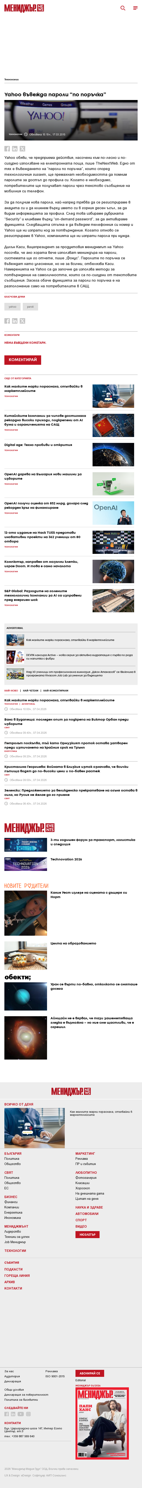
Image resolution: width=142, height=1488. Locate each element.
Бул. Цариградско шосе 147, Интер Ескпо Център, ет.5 (33, 1430)
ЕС (6, 1188)
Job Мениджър (15, 1242)
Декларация (12, 1381)
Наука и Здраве (89, 1207)
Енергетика (13, 1212)
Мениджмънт (16, 1226)
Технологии (11, 80)
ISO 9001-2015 (55, 1376)
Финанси (11, 1202)
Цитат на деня (86, 1198)
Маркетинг (85, 1153)
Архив (9, 1281)
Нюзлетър (87, 1235)
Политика (11, 1158)
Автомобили (86, 1213)
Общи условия (14, 1389)
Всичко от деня (18, 1104)
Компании (11, 1207)
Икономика (12, 1217)
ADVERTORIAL (15, 628)
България (12, 1153)
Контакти (13, 1288)
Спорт (81, 1219)
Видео (81, 1226)
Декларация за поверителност (26, 1394)
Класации (82, 1182)
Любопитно (86, 1172)
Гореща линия (17, 1275)
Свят (8, 1172)
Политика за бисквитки (21, 1399)
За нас (9, 1371)
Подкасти (13, 1269)
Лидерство (12, 1231)
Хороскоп (82, 1188)
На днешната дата (89, 1193)
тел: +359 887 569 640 (19, 1436)
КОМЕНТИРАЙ (23, 360)
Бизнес (10, 1196)
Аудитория (12, 1376)
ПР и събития (85, 1163)
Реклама (81, 1158)
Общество (12, 1163)
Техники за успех (17, 1236)
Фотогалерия (85, 1177)
